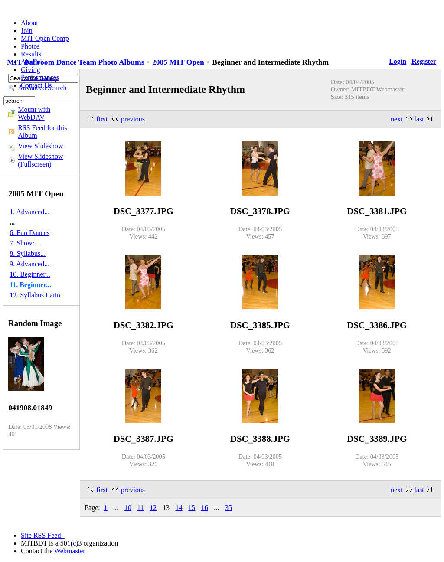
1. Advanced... (29, 212)
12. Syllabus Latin (35, 295)
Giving (30, 69)
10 (127, 507)
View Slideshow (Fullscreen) (40, 160)
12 (153, 507)
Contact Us (36, 85)
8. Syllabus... (28, 253)
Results (31, 54)
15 (191, 507)
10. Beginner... (30, 274)
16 (204, 507)
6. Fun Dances (29, 232)
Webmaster (69, 551)
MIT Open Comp (45, 38)
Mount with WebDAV (34, 113)
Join (27, 30)
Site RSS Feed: (43, 535)
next (397, 119)
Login (397, 61)
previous (133, 119)
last (419, 119)
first (102, 119)
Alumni (31, 61)
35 (228, 507)
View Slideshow (40, 146)
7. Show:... (24, 243)
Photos (30, 46)
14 (179, 507)
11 (140, 507)
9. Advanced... (29, 264)
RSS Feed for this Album (42, 131)
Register (423, 61)
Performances (40, 77)
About (29, 22)
